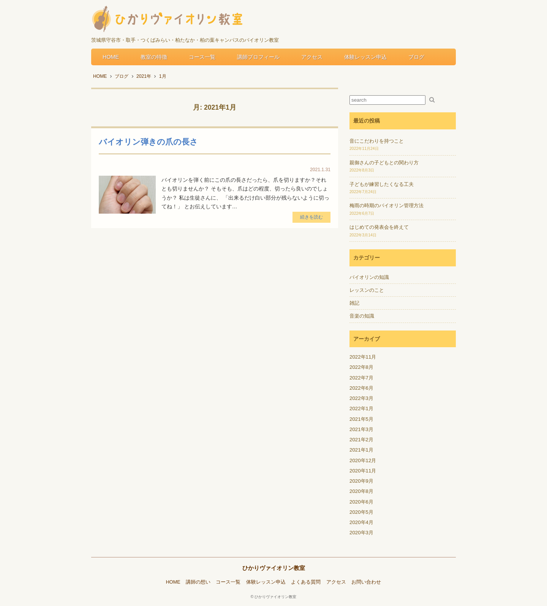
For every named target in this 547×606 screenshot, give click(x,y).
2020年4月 (361, 522)
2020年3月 (361, 532)
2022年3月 (361, 398)
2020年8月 (361, 491)
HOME (111, 57)
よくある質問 (306, 582)
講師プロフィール (258, 57)
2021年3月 (361, 429)
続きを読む (311, 217)
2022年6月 (361, 388)
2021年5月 (361, 419)
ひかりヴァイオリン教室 (273, 568)
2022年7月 (361, 378)
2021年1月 (361, 450)
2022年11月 (362, 357)
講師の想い (198, 582)
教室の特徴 (154, 57)
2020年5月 (361, 512)
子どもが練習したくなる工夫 (381, 184)
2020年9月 (361, 481)
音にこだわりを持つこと (376, 141)
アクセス (312, 57)
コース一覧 (202, 57)
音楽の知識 (361, 316)
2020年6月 (361, 502)
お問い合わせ (366, 582)
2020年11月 (362, 471)
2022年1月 (361, 408)
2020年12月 (362, 460)
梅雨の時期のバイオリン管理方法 (386, 205)
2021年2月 (361, 439)
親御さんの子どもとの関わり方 (384, 162)
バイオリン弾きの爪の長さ (148, 141)
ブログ (416, 57)
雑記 (354, 303)
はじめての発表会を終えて (379, 227)
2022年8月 (361, 367)
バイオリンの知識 (369, 277)
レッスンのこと (366, 290)
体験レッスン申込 (365, 57)
